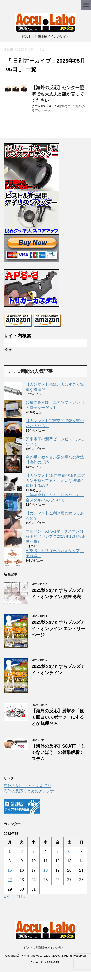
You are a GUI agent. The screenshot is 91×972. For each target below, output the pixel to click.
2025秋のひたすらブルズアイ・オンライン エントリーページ (58, 628)
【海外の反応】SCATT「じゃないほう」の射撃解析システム (58, 752)
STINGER (53, 962)
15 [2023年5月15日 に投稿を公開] (10, 870)
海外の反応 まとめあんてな (27, 786)
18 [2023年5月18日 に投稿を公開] (45, 870)
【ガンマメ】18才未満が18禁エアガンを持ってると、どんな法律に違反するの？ (55, 480)
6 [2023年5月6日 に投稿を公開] (69, 851)
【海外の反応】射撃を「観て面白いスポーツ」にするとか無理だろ (58, 717)
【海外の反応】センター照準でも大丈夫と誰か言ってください (58, 94)
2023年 (22, 49)
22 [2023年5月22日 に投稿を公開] (10, 880)
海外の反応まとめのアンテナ (29, 791)
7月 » (20, 897)
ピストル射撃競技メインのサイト (45, 947)
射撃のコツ (66, 106)
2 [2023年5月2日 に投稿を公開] (22, 851)
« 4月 (8, 897)
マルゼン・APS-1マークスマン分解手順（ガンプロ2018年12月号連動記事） (55, 536)
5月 (33, 49)
